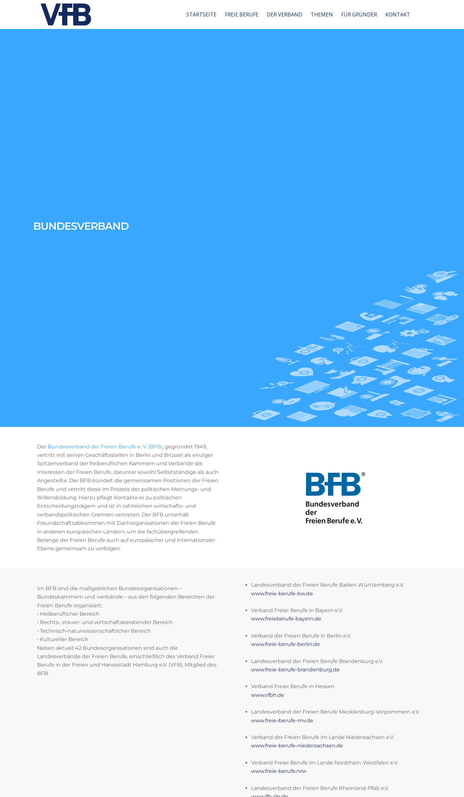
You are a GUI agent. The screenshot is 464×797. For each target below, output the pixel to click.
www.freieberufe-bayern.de (286, 619)
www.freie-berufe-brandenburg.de (295, 670)
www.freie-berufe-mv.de (282, 720)
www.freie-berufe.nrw (278, 771)
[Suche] (420, 14)
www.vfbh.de (267, 695)
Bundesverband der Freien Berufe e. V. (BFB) (105, 447)
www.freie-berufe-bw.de (282, 594)
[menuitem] (201, 14)
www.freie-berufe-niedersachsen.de (297, 746)
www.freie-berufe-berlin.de (285, 644)
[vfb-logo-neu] (66, 14)
